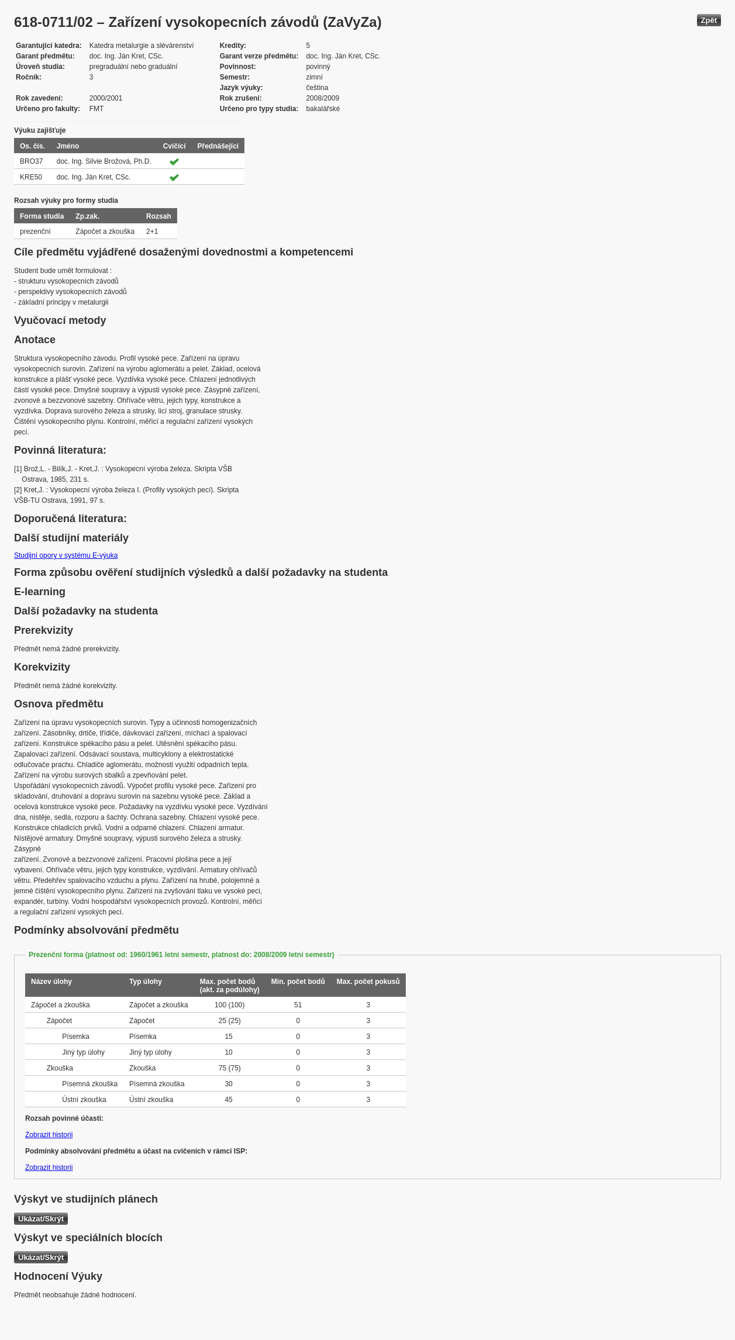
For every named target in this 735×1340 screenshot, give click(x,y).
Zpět (709, 20)
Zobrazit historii (49, 1135)
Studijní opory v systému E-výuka (66, 555)
